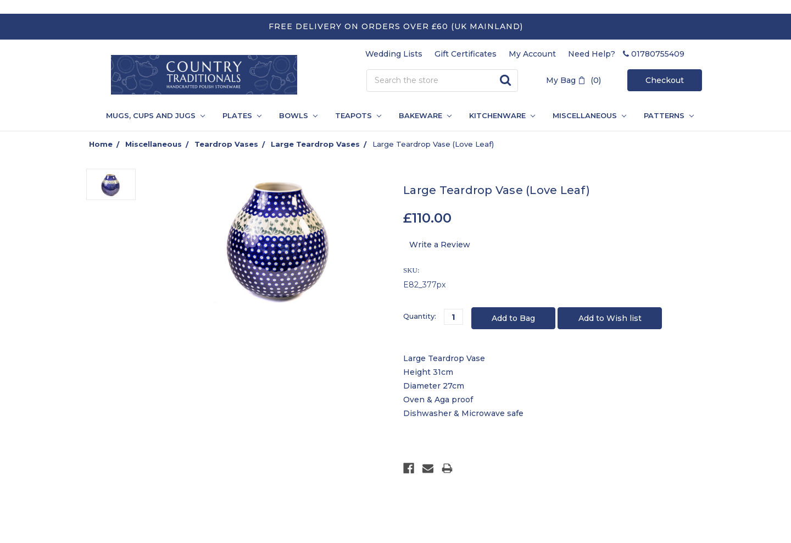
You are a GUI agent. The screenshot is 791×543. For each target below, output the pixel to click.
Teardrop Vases (226, 144)
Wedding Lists (393, 54)
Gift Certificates (466, 54)
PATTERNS (664, 115)
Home (101, 144)
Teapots (358, 115)
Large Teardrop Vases (315, 144)
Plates (241, 115)
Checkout (664, 80)
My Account (532, 54)
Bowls (298, 115)
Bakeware (425, 115)
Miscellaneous (589, 115)
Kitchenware (502, 115)
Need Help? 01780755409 (626, 54)
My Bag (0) (573, 80)
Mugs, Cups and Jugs (155, 115)
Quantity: (419, 316)
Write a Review (439, 245)
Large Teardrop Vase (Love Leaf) (433, 144)
